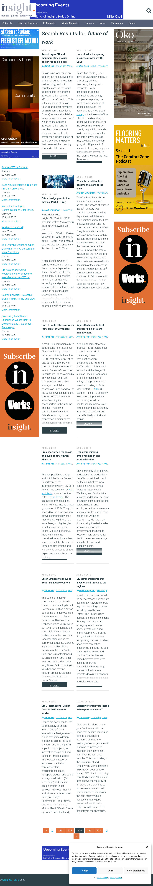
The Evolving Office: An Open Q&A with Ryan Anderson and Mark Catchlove (18, 249)
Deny (110, 870)
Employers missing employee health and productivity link (88, 456)
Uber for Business (28, 23)
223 (60, 830)
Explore (59, 30)
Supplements (25, 30)
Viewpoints (117, 23)
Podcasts (7, 30)
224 (70, 830)
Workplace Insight (11, 880)
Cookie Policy (103, 878)
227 (99, 830)
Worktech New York (12, 227)
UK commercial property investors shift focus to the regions (91, 582)
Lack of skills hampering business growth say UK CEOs (90, 58)
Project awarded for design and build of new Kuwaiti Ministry (57, 456)
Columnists (43, 30)
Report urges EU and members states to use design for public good (54, 58)
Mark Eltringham (52, 210)
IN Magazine (49, 23)
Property (101, 66)
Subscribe (8, 23)
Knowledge (61, 66)
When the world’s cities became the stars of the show (89, 185)
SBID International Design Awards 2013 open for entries (56, 709)
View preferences (136, 870)
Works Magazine (70, 23)
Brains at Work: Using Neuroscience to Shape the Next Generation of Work (17, 274)
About (71, 30)
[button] (146, 847)
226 (89, 830)
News (102, 23)
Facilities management (72, 210)
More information (11, 178)
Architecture (102, 193)
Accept (84, 870)
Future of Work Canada (15, 167)
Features (89, 23)
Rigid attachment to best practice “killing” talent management (90, 329)
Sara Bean (49, 66)
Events (131, 23)
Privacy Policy (116, 878)
